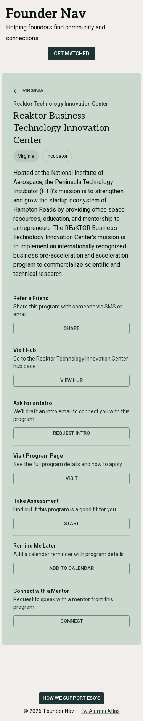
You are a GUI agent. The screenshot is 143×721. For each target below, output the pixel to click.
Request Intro (71, 433)
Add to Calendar (71, 568)
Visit (72, 478)
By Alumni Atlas (101, 711)
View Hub (71, 380)
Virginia (28, 91)
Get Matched (71, 54)
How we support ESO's (71, 698)
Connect (71, 621)
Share (71, 328)
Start (71, 523)
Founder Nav (46, 14)
